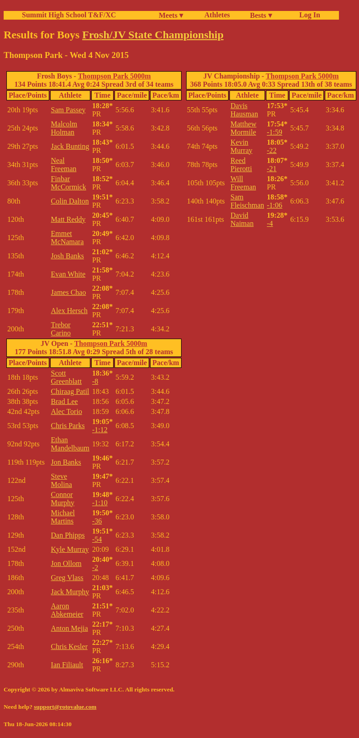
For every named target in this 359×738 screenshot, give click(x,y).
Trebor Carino (61, 329)
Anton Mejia (69, 628)
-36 (97, 521)
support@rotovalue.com (65, 706)
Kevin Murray (241, 146)
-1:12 (100, 430)
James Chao (68, 292)
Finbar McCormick (68, 183)
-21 (271, 169)
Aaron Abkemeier (67, 610)
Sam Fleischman (247, 201)
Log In (308, 15)
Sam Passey (68, 110)
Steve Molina (61, 480)
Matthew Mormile (243, 128)
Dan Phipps (68, 535)
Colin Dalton (70, 201)
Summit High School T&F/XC (69, 15)
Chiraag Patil (70, 391)
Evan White (68, 274)
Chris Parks (68, 425)
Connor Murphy (63, 499)
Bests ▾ (261, 15)
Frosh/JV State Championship (153, 35)
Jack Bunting (70, 146)
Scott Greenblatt (66, 377)
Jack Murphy (70, 592)
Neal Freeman (64, 165)
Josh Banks (67, 256)
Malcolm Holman (64, 128)
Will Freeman (243, 183)
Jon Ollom (66, 563)
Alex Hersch (69, 310)
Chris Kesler (69, 646)
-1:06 (274, 205)
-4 (270, 223)
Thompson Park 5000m (114, 76)
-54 (97, 539)
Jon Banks (66, 462)
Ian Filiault (67, 665)
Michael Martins (63, 517)
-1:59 (274, 132)
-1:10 (100, 503)
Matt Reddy (68, 219)
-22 (271, 150)
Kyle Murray (70, 549)
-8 (95, 381)
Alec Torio (66, 411)
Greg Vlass (67, 577)
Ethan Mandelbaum (70, 444)
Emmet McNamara (67, 238)
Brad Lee (64, 401)
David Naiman (242, 219)
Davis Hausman (244, 110)
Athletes (217, 15)
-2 (95, 567)
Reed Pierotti (241, 165)
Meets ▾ (171, 15)
